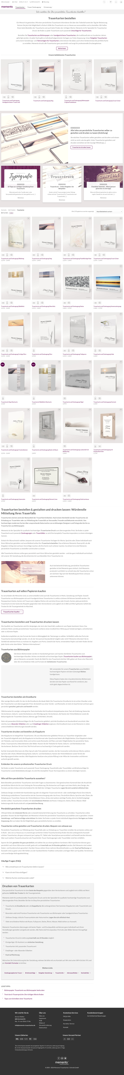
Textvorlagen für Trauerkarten (48, 41)
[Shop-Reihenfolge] (109, 211)
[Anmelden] (116, 2)
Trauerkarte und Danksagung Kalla (104, 354)
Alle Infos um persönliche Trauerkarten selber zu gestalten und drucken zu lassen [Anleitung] (91, 131)
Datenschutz (43, 1027)
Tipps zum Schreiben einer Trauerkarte (18, 999)
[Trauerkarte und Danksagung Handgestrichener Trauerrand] (15, 76)
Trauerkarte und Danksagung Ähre (42, 354)
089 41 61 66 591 (20, 1019)
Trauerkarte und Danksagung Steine (73, 306)
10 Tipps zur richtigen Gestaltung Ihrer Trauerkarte (21, 188)
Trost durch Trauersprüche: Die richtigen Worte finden (24, 994)
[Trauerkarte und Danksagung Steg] (46, 76)
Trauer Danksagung (34, 7)
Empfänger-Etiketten (41, 724)
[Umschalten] (3, 867)
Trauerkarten (20, 7)
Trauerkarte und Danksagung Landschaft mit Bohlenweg (76, 450)
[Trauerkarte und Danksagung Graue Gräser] (108, 76)
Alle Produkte (11, 210)
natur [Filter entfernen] (11, 213)
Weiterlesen (21, 197)
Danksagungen (26, 533)
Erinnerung (48, 7)
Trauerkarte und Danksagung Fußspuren (74, 354)
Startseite (3, 210)
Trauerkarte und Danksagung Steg (43, 101)
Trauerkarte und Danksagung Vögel (73, 402)
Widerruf (42, 1023)
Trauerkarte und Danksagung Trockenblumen (14, 450)
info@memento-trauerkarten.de (25, 1025)
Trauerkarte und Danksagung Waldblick (12, 306)
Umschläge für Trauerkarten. (81, 31)
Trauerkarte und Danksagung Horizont (105, 402)
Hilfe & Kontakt (5, 2)
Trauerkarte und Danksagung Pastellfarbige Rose (77, 258)
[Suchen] (104, 2)
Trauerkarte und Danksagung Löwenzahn (13, 499)
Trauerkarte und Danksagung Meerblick (43, 306)
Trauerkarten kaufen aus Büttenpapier (78, 656)
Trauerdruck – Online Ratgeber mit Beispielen (62, 188)
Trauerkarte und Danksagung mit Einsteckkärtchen (103, 450)
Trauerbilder (40, 533)
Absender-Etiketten (18, 724)
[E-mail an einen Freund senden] (62, 1058)
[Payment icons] (68, 1039)
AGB (40, 1020)
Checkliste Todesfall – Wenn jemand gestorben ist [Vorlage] (103, 188)
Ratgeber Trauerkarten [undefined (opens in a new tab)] (98, 38)
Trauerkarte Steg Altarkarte (9, 402)
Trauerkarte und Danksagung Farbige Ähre (13, 354)
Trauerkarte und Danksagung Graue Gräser (108, 101)
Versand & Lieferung (45, 1025)
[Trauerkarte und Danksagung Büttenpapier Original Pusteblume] (77, 76)
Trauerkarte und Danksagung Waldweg (12, 258)
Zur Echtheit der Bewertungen (96, 1016)
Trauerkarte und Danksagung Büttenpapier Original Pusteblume (76, 101)
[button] (121, 2)
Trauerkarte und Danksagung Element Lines (44, 499)
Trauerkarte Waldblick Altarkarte (42, 402)
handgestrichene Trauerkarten (65, 35)
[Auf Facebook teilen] (58, 1058)
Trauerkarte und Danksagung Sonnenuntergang (107, 306)
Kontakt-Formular (11, 963)
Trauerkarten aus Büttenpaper (39, 35)
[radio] (4, 97)
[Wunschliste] (110, 2)
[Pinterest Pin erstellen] (65, 1058)
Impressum (42, 1018)
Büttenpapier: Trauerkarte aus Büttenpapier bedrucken (24, 990)
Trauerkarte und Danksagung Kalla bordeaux (76, 499)
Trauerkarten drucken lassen (81, 147)
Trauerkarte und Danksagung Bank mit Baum (45, 450)
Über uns (42, 1016)
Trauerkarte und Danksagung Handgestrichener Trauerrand (11, 101)
